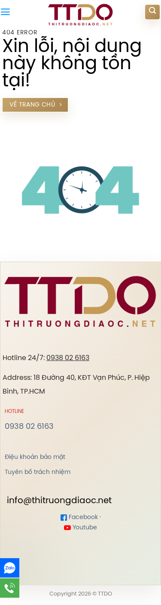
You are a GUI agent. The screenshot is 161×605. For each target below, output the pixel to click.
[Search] (152, 12)
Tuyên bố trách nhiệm (37, 472)
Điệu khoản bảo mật (35, 457)
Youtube (80, 528)
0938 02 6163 (67, 358)
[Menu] (5, 12)
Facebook (79, 517)
